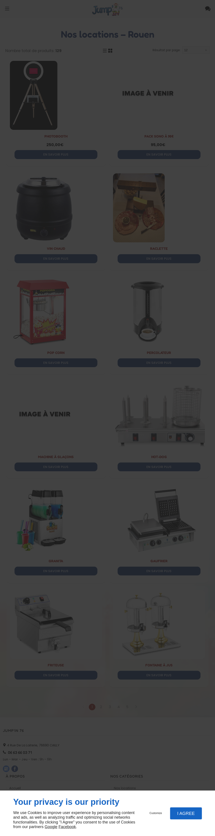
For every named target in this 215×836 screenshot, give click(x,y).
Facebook (67, 827)
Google (51, 827)
